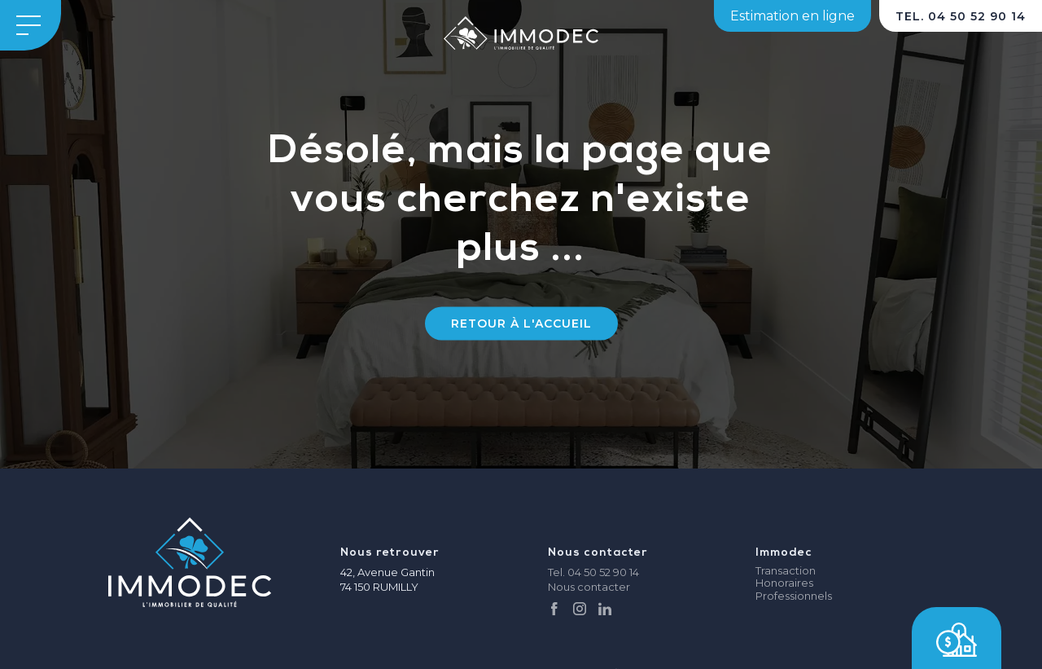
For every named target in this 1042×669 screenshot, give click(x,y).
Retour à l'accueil (521, 323)
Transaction (785, 571)
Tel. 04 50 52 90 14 (593, 572)
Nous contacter (589, 586)
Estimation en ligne (792, 16)
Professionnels (793, 596)
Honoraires (784, 583)
